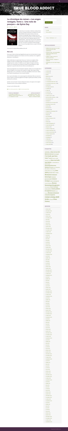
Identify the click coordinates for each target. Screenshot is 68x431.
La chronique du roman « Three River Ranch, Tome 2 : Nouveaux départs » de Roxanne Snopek (33, 95)
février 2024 (48, 216)
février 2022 (48, 224)
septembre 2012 (49, 379)
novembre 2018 (49, 250)
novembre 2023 (49, 217)
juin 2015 (47, 322)
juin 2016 (47, 301)
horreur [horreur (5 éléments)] (54, 167)
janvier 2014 (48, 352)
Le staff (9, 1)
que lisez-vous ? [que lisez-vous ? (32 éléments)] (51, 172)
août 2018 (48, 256)
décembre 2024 (49, 210)
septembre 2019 (49, 233)
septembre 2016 (49, 296)
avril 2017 (48, 284)
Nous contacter (16, 1)
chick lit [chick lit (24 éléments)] (50, 158)
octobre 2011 (48, 399)
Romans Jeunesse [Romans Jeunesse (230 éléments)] (53, 193)
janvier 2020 (48, 226)
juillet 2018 (48, 257)
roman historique (49, 125)
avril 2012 (48, 388)
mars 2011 (48, 411)
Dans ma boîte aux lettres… (51, 97)
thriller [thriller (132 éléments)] (47, 199)
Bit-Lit (9, 89)
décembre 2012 (49, 374)
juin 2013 (47, 364)
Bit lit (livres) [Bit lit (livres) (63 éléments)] (49, 154)
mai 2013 (47, 365)
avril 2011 (48, 409)
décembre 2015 (49, 311)
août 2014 (48, 339)
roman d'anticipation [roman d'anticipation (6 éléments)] (48, 183)
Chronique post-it (49, 86)
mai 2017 (47, 282)
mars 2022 (48, 223)
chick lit (47, 85)
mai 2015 (47, 324)
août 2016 (48, 297)
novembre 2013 (49, 355)
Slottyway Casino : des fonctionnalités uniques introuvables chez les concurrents (53, 53)
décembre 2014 (49, 332)
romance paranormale (14, 89)
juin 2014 (47, 343)
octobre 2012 (48, 378)
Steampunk (48, 135)
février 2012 (48, 392)
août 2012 (48, 381)
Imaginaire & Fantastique (50, 111)
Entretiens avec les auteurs (51, 102)
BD (46, 74)
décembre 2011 (49, 395)
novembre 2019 (49, 230)
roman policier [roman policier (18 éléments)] (48, 188)
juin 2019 (47, 238)
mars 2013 (48, 369)
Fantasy (47, 105)
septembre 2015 (49, 317)
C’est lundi (48, 79)
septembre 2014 (49, 338)
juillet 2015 (48, 320)
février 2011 (48, 413)
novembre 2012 (49, 376)
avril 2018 (48, 263)
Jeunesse (47, 112)
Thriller (47, 139)
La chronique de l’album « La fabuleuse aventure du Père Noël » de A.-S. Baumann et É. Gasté (16, 95)
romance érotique (49, 128)
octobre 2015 (48, 315)
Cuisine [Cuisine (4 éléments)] (49, 160)
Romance (47, 126)
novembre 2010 (49, 418)
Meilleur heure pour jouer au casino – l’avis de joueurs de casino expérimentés (53, 49)
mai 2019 (47, 240)
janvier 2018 (48, 268)
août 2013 (48, 360)
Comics (47, 90)
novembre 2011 (49, 397)
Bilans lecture (48, 76)
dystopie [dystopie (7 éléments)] (48, 163)
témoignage (48, 137)
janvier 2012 (48, 393)
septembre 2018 (49, 254)
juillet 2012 (48, 383)
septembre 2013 (49, 358)
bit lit (20, 89)
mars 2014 (48, 348)
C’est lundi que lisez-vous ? (51, 81)
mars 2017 (48, 285)
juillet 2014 (48, 341)
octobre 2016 (48, 294)
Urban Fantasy (48, 142)
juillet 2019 (48, 237)
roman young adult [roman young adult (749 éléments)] (52, 197)
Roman (47, 121)
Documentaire (48, 98)
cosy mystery (48, 93)
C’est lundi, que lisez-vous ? (51, 83)
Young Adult (48, 144)
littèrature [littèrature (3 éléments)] (51, 170)
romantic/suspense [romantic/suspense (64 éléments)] (50, 195)
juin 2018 (47, 259)
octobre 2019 (48, 231)
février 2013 (48, 371)
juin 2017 (47, 280)
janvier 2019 (48, 247)
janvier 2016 (48, 310)
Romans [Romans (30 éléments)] (53, 190)
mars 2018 (48, 264)
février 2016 (48, 308)
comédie (47, 88)
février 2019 (48, 245)
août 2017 (48, 277)
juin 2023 (47, 219)
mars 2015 (48, 327)
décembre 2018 (49, 249)
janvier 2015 (48, 331)
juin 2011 (47, 406)
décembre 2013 (49, 353)
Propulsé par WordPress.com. (56, 429)
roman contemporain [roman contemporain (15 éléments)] (54, 181)
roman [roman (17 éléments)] (57, 172)
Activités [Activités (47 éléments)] (47, 152)
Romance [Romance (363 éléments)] (48, 175)
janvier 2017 (48, 289)
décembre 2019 (49, 228)
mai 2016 (47, 303)
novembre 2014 (49, 334)
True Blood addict (34, 8)
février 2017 (48, 287)
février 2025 (48, 209)
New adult (48, 116)
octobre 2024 (48, 212)
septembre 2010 (49, 421)
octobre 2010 (48, 420)
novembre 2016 (49, 292)
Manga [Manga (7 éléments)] (54, 170)
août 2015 (48, 318)
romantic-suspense (49, 133)
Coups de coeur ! (49, 95)
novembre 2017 (49, 271)
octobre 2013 (48, 357)
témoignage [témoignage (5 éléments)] (51, 199)
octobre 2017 (48, 273)
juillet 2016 (48, 299)
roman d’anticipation (50, 123)
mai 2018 (47, 261)
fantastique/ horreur (50, 104)
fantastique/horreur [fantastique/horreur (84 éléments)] (50, 165)
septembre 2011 (49, 400)
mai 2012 (47, 386)
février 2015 (48, 329)
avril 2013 (48, 367)
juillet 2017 (48, 278)
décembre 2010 (49, 416)
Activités (47, 71)
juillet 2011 (48, 404)
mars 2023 (48, 221)
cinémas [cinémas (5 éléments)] (54, 158)
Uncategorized (48, 140)
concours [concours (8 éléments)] (46, 160)
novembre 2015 (49, 313)
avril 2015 (48, 325)
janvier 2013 (48, 372)
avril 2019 (48, 242)
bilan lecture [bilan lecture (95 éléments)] (54, 152)
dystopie (47, 100)
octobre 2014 (48, 336)
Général (47, 109)
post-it (47, 119)
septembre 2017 (49, 275)
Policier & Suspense (49, 118)
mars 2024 (48, 214)
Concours (48, 92)
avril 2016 (48, 304)
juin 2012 (47, 385)
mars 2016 (48, 306)
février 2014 (48, 350)
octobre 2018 (48, 252)
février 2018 (48, 266)
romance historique (49, 130)
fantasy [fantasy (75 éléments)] (47, 167)
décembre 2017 (49, 270)
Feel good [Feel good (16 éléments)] (51, 167)
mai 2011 (47, 407)
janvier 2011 (48, 414)
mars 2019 (48, 243)
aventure (47, 72)
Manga (47, 114)
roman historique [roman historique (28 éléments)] (54, 187)
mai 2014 (47, 345)
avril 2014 (48, 346)
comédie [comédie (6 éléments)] (56, 158)
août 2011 (48, 402)
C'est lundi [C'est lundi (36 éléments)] (56, 154)
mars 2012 (48, 390)
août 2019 (48, 235)
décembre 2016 (49, 291)
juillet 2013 (48, 362)
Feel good (48, 107)
